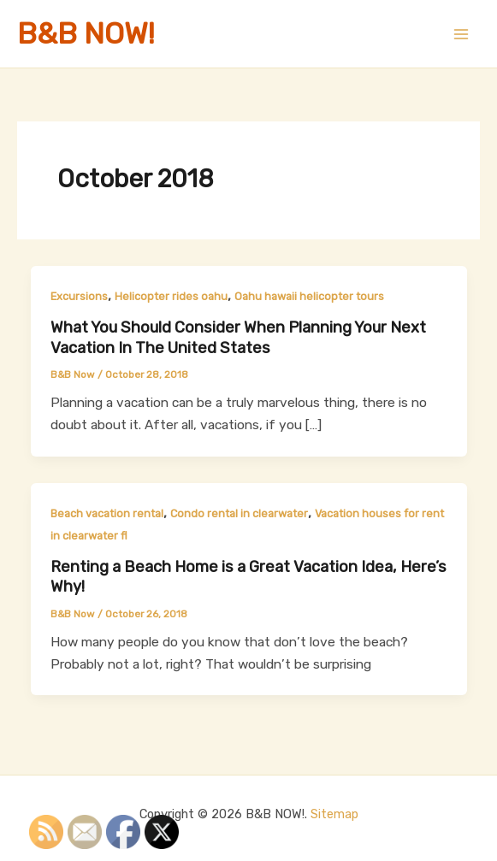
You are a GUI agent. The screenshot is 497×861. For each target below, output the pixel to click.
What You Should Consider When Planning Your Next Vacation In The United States (238, 337)
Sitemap (334, 814)
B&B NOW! (86, 33)
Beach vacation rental (106, 513)
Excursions (79, 296)
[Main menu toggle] (461, 33)
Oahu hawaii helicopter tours (309, 296)
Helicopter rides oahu (171, 296)
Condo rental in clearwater (239, 513)
